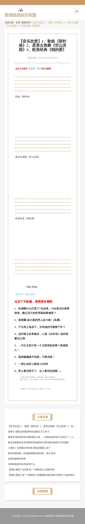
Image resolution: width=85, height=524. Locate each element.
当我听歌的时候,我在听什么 (21, 464)
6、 (16, 357)
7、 (16, 364)
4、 (16, 334)
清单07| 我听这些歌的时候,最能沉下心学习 (28, 431)
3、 (16, 327)
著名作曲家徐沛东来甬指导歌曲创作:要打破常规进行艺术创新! (38, 442)
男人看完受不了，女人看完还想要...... (40, 371)
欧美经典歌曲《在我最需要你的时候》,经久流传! (32, 453)
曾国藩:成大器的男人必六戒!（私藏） (40, 320)
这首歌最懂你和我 (17, 459)
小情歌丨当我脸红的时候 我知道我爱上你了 (29, 448)
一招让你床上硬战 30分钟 (33, 364)
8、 (16, 371)
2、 (16, 320)
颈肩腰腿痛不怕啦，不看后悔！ (36, 357)
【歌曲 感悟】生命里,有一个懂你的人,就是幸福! (31, 469)
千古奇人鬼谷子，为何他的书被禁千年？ (41, 327)
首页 (18, 22)
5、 (16, 345)
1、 (16, 308)
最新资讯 (26, 22)
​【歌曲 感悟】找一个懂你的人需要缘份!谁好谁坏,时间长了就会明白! (41, 475)
